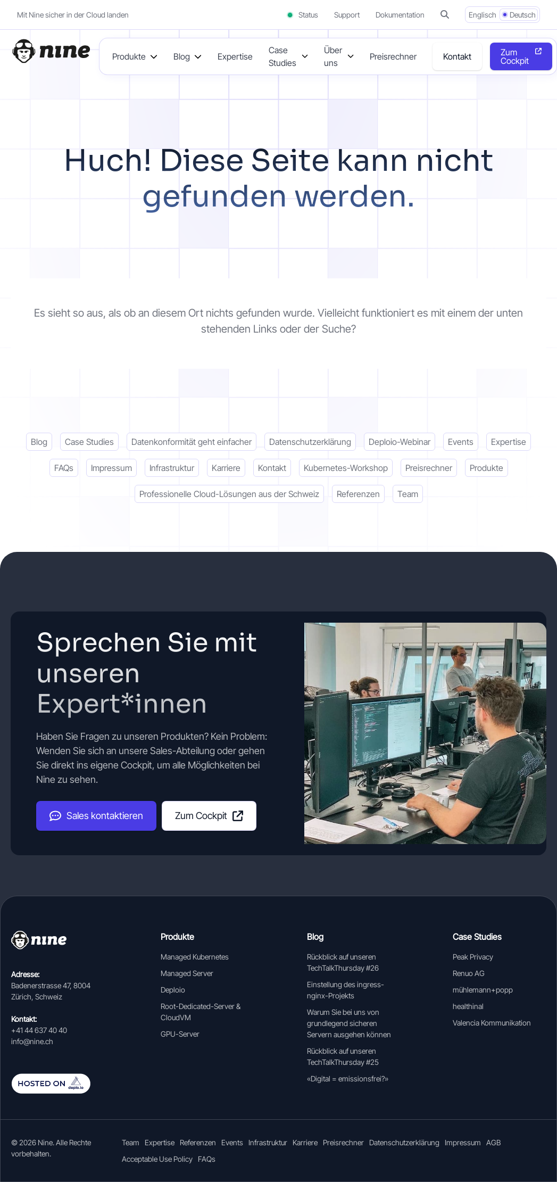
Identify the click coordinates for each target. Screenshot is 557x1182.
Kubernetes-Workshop (346, 467)
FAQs (63, 467)
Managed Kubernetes (195, 956)
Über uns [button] (333, 56)
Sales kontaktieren (96, 816)
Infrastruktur (171, 467)
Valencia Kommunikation (492, 1022)
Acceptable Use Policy (157, 1158)
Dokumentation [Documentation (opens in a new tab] (400, 14)
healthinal (468, 1006)
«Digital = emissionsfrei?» (347, 1078)
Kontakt (457, 56)
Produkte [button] (129, 56)
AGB (493, 1142)
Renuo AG (469, 973)
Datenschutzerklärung (310, 441)
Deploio (173, 989)
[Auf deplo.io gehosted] (59, 1083)
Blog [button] (181, 56)
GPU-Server (180, 1033)
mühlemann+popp (483, 989)
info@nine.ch (32, 1041)
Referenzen (358, 494)
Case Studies (89, 441)
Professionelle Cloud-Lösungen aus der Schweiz (229, 494)
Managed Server (187, 973)
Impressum (111, 467)
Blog (39, 441)
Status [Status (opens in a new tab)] (302, 14)
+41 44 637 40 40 (39, 1030)
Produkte (486, 467)
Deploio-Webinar (399, 441)
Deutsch (523, 14)
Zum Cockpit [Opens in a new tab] (515, 56)
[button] (444, 14)
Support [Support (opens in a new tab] (347, 14)
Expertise (235, 56)
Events (460, 441)
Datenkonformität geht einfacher (191, 441)
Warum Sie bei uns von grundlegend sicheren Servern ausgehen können (349, 1023)
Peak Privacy (473, 956)
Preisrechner (393, 56)
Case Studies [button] (282, 56)
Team (407, 494)
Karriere (226, 467)
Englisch (482, 14)
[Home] (50, 51)
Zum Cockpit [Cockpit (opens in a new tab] (209, 815)
